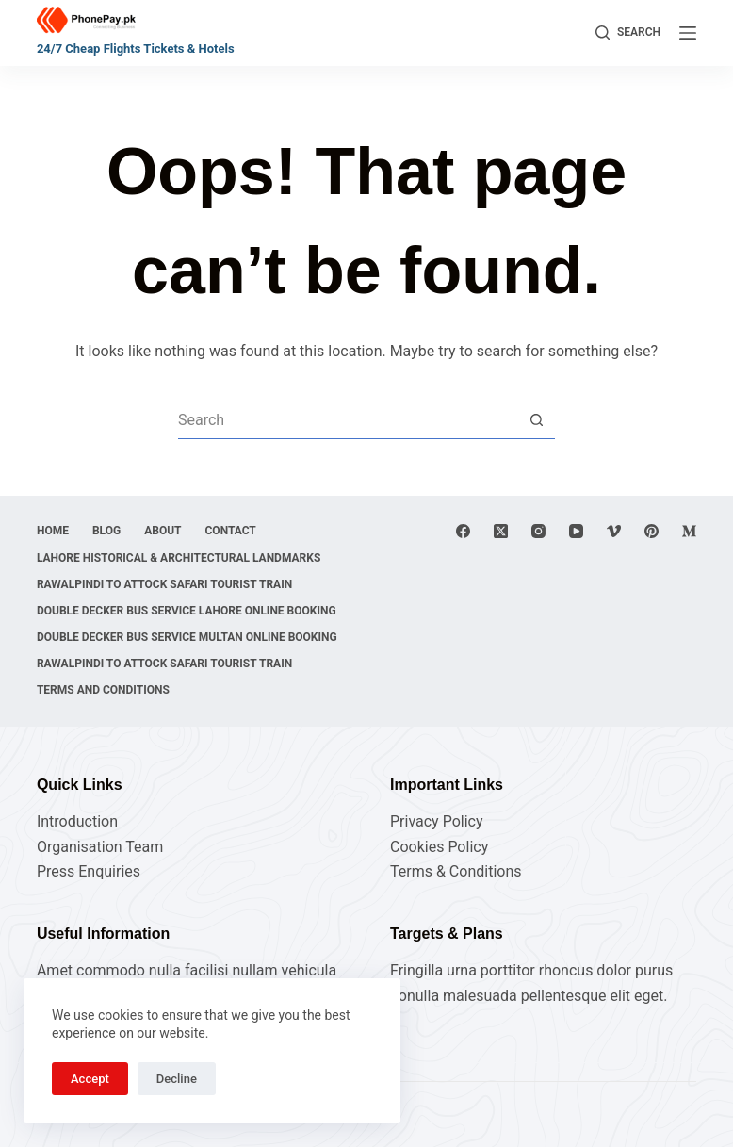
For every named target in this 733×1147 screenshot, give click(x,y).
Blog (106, 530)
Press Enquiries (88, 871)
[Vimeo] (614, 531)
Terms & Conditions (456, 871)
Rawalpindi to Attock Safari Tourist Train (164, 584)
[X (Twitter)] (501, 531)
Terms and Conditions (103, 689)
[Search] (627, 33)
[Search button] (536, 420)
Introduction (77, 821)
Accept (90, 1079)
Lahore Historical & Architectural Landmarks (178, 558)
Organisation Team (100, 847)
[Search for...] (347, 420)
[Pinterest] (651, 531)
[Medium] (689, 531)
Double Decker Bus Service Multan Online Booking (187, 637)
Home (53, 530)
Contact (230, 530)
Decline (176, 1079)
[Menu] (687, 33)
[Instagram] (538, 531)
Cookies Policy (439, 847)
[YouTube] (576, 531)
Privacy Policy (436, 821)
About (162, 530)
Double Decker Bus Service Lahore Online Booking (186, 610)
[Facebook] (463, 531)
